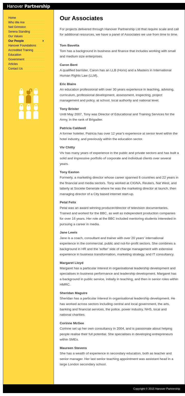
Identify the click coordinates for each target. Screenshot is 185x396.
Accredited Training (20, 50)
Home (12, 17)
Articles (13, 64)
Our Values (15, 36)
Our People (16, 41)
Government (16, 59)
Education (14, 54)
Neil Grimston (17, 27)
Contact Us (15, 68)
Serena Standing (19, 31)
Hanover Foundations (22, 45)
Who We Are (16, 22)
